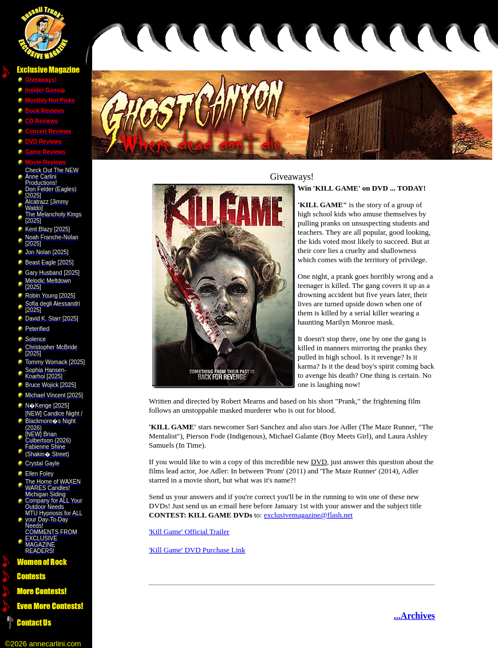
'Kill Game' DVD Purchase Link (197, 550)
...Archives (414, 616)
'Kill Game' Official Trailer (189, 531)
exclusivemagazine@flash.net (308, 515)
